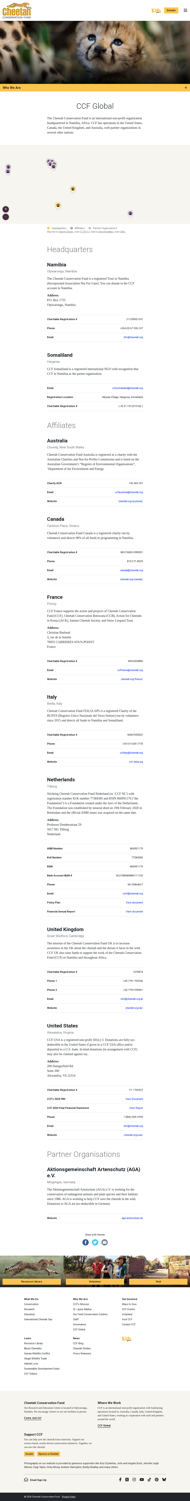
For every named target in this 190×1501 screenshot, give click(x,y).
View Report (136, 1107)
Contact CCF (129, 1324)
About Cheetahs (33, 1348)
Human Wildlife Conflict (37, 1353)
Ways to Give (129, 1304)
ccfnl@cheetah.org (132, 893)
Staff (76, 1319)
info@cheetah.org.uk (132, 998)
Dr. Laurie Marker (82, 1309)
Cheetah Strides (82, 1348)
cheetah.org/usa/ (133, 1134)
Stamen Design (66, 232)
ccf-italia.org (136, 761)
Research (29, 1309)
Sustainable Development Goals (42, 1368)
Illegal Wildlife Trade (35, 1358)
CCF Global (79, 1329)
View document (134, 902)
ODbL (122, 232)
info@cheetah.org (133, 337)
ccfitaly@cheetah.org (131, 752)
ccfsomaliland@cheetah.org (127, 388)
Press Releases (82, 1353)
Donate (171, 10)
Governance (79, 1324)
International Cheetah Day (38, 1319)
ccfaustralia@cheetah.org (129, 492)
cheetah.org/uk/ (134, 1007)
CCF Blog (78, 1343)
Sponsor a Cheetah (48, 1454)
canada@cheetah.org (131, 570)
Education (29, 1314)
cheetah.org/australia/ (131, 501)
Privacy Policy (69, 1496)
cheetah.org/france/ (132, 679)
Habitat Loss (31, 1363)
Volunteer (95, 1281)
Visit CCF (127, 1319)
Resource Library (31, 1281)
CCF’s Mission (81, 1304)
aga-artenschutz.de (132, 1218)
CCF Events (128, 1309)
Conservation (31, 1304)
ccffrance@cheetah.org (130, 670)
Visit (158, 1281)
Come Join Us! (32, 1417)
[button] (6, 209)
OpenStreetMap (105, 232)
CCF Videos (30, 1373)
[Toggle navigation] (185, 10)
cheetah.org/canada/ (131, 579)
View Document (134, 1098)
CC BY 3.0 (85, 232)
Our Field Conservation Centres (90, 1314)
